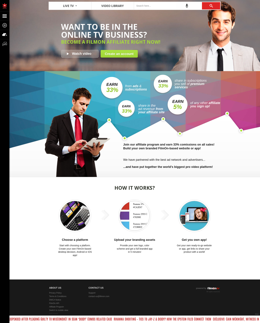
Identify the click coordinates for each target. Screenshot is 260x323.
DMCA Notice (55, 300)
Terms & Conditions (57, 296)
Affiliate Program (56, 307)
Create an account (119, 54)
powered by (208, 288)
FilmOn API (54, 303)
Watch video (81, 53)
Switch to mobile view (58, 310)
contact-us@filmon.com (99, 296)
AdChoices (53, 313)
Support (92, 293)
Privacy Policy (55, 293)
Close (256, 314)
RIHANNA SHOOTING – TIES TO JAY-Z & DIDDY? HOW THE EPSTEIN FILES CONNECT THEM (163, 319)
